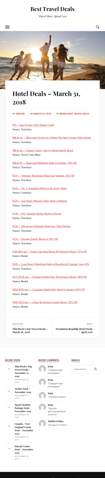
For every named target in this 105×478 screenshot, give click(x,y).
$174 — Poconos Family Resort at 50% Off (35, 239)
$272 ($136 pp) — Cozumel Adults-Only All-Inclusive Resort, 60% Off (49, 277)
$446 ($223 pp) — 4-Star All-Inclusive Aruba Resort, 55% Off (44, 302)
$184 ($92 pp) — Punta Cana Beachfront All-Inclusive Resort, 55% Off (49, 251)
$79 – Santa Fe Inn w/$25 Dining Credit (33, 125)
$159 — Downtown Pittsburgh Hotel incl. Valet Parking (41, 226)
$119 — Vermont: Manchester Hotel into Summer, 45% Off (43, 175)
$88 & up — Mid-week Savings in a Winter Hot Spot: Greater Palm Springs (51, 137)
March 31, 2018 (42, 114)
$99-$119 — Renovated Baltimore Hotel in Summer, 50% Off (44, 163)
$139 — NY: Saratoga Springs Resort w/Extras (36, 213)
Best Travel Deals (52, 8)
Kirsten (20, 114)
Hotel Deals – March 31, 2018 (46, 97)
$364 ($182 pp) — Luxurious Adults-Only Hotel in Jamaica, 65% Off (48, 289)
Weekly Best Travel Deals (74, 114)
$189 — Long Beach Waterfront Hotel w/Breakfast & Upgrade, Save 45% (50, 264)
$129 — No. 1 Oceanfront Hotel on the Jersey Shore (39, 188)
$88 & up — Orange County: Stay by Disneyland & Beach (42, 150)
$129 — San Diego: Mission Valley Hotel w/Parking (39, 201)
